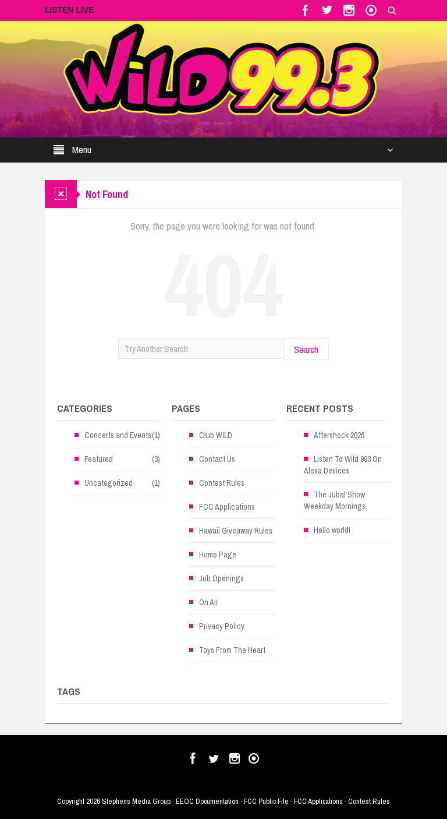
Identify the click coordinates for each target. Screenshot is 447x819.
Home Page (217, 554)
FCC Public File (266, 801)
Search (306, 349)
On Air (208, 602)
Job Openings (221, 578)
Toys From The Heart (232, 650)
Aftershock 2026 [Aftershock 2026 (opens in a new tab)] (339, 435)
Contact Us (217, 459)
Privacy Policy (221, 626)
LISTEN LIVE (69, 10)
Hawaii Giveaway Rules (235, 530)
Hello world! (332, 530)
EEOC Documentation (207, 801)
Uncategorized (108, 483)
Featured (98, 459)
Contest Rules (221, 483)
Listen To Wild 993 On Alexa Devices (343, 465)
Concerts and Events (117, 435)
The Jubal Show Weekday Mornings (335, 500)
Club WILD (215, 435)
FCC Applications (227, 507)
